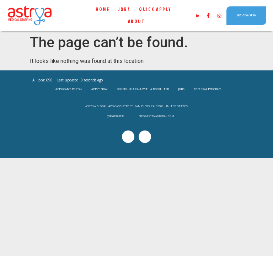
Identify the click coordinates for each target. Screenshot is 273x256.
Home (103, 9)
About (136, 21)
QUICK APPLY (155, 9)
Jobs (124, 9)
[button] (246, 15)
